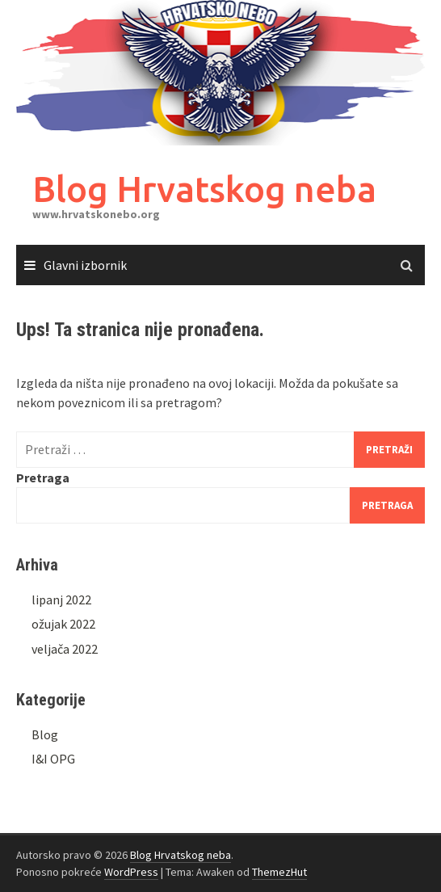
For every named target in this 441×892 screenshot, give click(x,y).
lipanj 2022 (61, 599)
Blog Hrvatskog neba (204, 188)
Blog (45, 734)
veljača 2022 (65, 649)
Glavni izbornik (85, 265)
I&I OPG (53, 759)
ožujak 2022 (63, 624)
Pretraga (42, 477)
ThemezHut (279, 872)
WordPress (131, 872)
